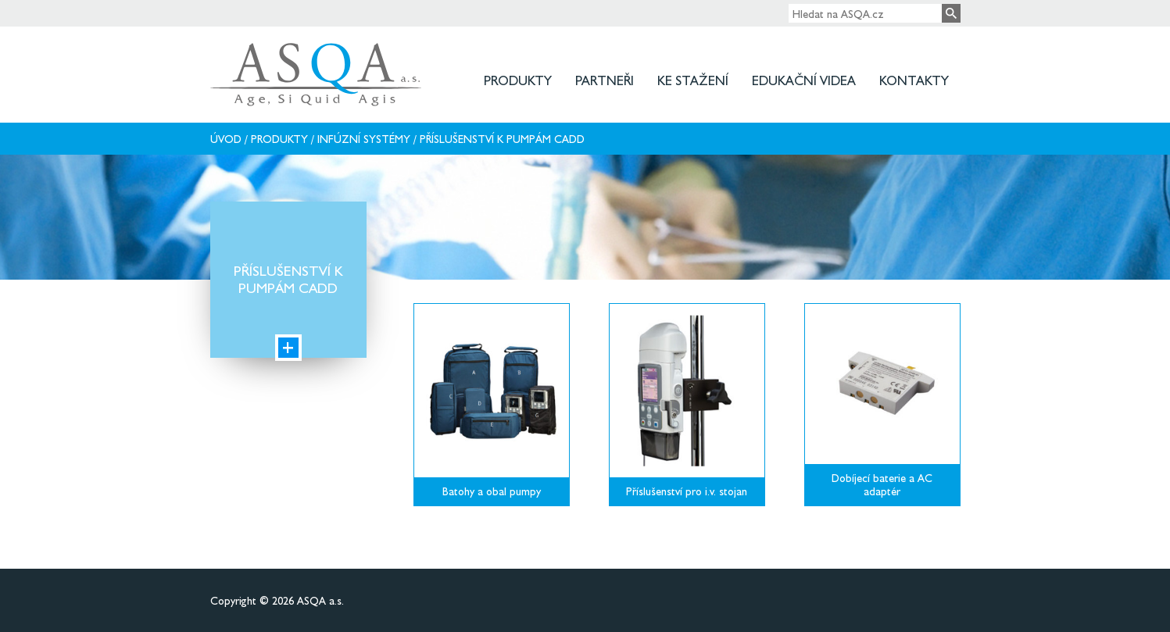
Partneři (604, 80)
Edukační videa (804, 80)
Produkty (518, 80)
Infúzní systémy (363, 138)
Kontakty (914, 80)
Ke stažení (692, 80)
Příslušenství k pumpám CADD (502, 138)
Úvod (226, 138)
